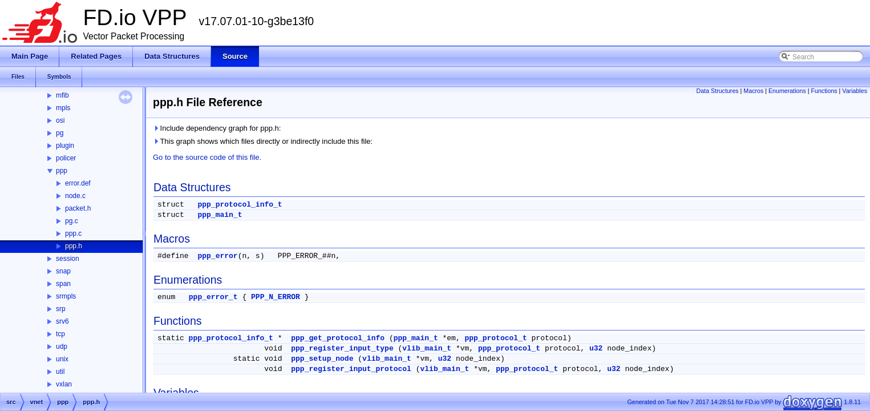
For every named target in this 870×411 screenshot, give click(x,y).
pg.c (71, 221)
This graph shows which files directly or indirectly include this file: (263, 141)
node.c (75, 196)
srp (61, 309)
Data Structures (718, 90)
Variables (854, 90)
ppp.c (73, 233)
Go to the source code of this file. (207, 157)
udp (61, 346)
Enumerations (787, 90)
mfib (62, 95)
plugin (65, 146)
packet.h (78, 208)
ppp (61, 171)
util (60, 372)
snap (63, 271)
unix (62, 359)
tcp (60, 334)
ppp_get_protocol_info (338, 338)
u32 (595, 348)
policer (66, 158)
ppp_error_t (213, 297)
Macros (753, 90)
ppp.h (73, 246)
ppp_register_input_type (342, 348)
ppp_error (217, 256)
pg (59, 133)
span (63, 284)
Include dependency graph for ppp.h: (217, 128)
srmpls (66, 296)
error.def (78, 183)
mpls (63, 108)
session (67, 259)
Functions (824, 90)
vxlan (64, 384)
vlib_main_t (426, 348)
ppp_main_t (219, 215)
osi (60, 120)
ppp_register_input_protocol (351, 369)
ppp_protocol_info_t (239, 204)
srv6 (62, 321)
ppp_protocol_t (496, 338)
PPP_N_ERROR (275, 297)
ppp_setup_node (322, 358)
